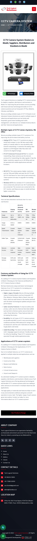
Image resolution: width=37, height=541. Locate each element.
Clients (5, 460)
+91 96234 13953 (9, 477)
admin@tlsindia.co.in (10, 489)
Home (3, 25)
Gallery (5, 457)
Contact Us (6, 462)
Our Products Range (18, 413)
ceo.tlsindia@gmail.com (11, 485)
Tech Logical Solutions (11, 473)
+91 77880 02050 (9, 481)
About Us (6, 454)
